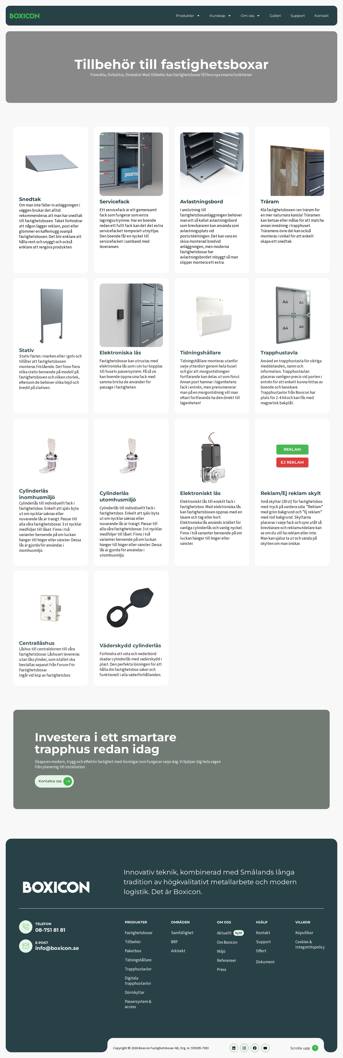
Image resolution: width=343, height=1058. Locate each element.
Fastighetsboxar (138, 932)
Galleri (275, 15)
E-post (41, 943)
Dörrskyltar (134, 992)
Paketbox (133, 950)
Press (221, 969)
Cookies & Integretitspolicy (310, 944)
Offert (261, 950)
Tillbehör (133, 941)
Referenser (226, 960)
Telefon (43, 924)
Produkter (188, 15)
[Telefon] (25, 927)
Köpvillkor (304, 932)
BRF (174, 941)
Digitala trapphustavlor (138, 980)
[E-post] (25, 946)
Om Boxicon (227, 942)
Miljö (221, 951)
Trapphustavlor (138, 969)
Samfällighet (182, 932)
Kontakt (321, 15)
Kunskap (220, 15)
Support (298, 15)
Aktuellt (224, 933)
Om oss (250, 15)
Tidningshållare (138, 960)
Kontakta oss (55, 781)
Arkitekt (178, 950)
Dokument (265, 961)
